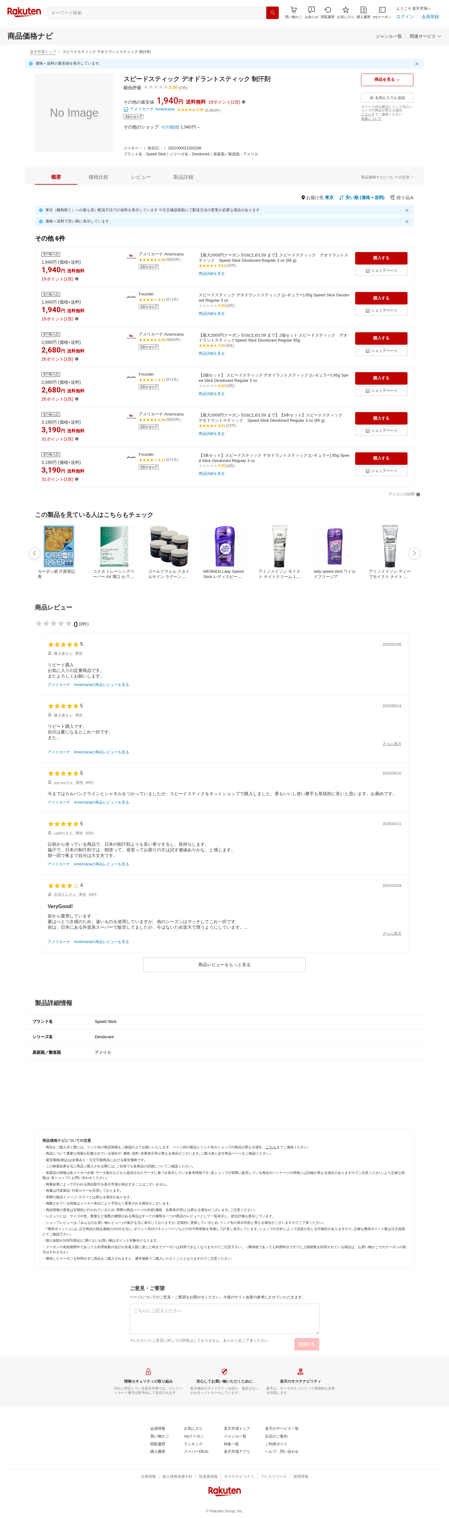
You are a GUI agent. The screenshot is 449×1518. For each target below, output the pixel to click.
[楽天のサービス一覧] (282, 1428)
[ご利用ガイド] (276, 1444)
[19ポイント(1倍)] (224, 102)
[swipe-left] (35, 553)
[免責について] (371, 118)
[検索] (272, 13)
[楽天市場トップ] (237, 1428)
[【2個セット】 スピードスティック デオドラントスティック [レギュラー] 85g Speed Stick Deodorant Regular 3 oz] (274, 378)
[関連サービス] (426, 36)
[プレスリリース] (274, 1476)
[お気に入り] (345, 12)
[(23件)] (231, 425)
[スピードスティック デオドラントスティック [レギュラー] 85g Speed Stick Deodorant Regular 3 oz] (274, 298)
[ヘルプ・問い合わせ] (282, 1451)
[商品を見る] (387, 80)
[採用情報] (300, 1476)
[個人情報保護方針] (177, 1476)
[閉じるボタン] (418, 64)
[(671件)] (172, 299)
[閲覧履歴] (328, 12)
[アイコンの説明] (404, 494)
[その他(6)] (170, 127)
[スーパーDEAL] (196, 1451)
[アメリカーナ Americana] (149, 109)
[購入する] (381, 258)
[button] (311, 12)
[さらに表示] (392, 744)
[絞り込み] (402, 197)
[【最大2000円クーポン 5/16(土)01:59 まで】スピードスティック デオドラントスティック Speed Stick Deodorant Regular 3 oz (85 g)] (274, 258)
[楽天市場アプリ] (237, 1451)
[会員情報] (157, 1428)
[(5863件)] (173, 259)
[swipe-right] (414, 553)
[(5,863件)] (212, 110)
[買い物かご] (159, 1436)
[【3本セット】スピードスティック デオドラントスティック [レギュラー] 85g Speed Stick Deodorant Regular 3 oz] (274, 458)
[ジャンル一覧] (389, 36)
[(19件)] (231, 265)
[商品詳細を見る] (212, 273)
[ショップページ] (381, 271)
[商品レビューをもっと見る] (224, 964)
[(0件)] (84, 624)
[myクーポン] (382, 12)
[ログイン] (405, 16)
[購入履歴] (363, 12)
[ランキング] (193, 1444)
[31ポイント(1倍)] (57, 439)
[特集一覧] (231, 1444)
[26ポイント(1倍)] (57, 359)
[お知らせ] (311, 12)
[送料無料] (196, 102)
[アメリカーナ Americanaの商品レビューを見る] (88, 685)
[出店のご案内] (276, 1436)
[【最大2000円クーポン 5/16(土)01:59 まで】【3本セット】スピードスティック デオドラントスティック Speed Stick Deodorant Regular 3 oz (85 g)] (274, 418)
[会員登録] (430, 16)
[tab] (56, 177)
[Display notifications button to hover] (293, 12)
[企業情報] (148, 1476)
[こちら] (366, 114)
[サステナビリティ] (239, 1476)
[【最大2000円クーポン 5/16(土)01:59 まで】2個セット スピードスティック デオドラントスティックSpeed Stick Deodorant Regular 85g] (274, 338)
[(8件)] (230, 345)
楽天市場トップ (43, 52)
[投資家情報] (208, 1476)
